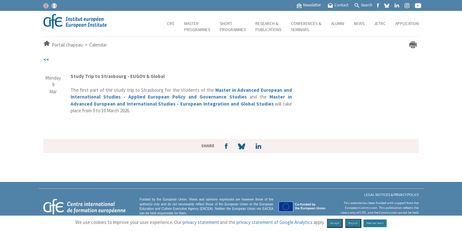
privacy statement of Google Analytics (274, 222)
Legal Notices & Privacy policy (391, 194)
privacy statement (201, 222)
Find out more (375, 223)
